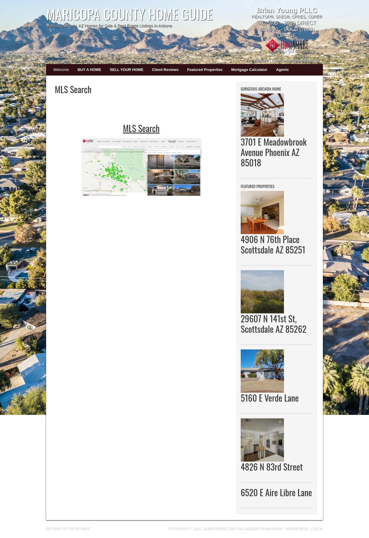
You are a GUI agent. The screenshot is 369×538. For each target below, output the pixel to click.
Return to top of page (68, 529)
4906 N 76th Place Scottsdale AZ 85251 (273, 244)
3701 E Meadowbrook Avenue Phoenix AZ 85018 (273, 152)
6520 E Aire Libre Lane (276, 492)
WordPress (297, 529)
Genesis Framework (263, 529)
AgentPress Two (220, 529)
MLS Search (141, 128)
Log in (317, 529)
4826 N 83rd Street (272, 466)
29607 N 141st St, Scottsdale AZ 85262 (273, 323)
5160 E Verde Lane (270, 397)
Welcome (61, 69)
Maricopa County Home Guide (129, 14)
